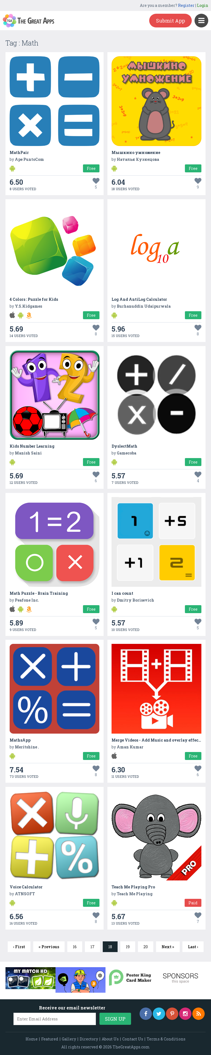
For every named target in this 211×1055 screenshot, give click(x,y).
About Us (110, 1039)
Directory (89, 1039)
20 (145, 946)
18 (110, 946)
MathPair (19, 152)
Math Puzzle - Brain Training (39, 593)
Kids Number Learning (32, 446)
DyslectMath (124, 446)
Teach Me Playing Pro (133, 887)
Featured (49, 1039)
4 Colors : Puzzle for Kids (34, 299)
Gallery (69, 1039)
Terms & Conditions (166, 1039)
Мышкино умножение (136, 152)
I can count (122, 593)
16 (75, 946)
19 (128, 946)
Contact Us (132, 1039)
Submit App (170, 20)
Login (202, 5)
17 (92, 946)
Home (32, 1039)
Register (186, 5)
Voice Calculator (26, 887)
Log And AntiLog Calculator (139, 299)
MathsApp (20, 740)
